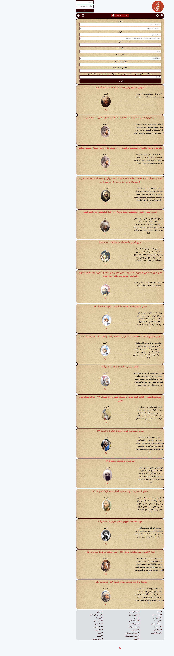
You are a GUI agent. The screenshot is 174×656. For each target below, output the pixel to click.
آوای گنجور (102, 630)
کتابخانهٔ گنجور (100, 621)
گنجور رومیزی (101, 615)
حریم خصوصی (64, 639)
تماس (67, 636)
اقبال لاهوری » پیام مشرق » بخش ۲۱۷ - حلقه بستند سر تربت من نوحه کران (87, 552)
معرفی (67, 612)
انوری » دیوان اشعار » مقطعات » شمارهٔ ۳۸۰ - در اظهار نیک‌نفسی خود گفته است (87, 212)
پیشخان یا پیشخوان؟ (98, 636)
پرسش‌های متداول (63, 615)
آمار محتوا (66, 624)
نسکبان (103, 639)
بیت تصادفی (124, 615)
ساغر (103, 618)
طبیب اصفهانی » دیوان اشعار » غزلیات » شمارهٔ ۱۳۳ (87, 431)
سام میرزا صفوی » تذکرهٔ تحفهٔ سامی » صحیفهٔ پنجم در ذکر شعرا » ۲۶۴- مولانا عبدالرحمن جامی (87, 398)
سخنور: (87, 21)
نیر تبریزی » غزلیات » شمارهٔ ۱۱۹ (87, 461)
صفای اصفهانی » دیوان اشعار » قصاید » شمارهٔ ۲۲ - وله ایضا (87, 491)
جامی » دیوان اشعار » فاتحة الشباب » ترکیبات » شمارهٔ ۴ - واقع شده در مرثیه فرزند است (87, 336)
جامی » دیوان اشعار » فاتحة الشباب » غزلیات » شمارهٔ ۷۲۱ (87, 306)
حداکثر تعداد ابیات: (87, 67)
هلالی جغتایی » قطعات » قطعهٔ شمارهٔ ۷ (87, 367)
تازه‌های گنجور (123, 633)
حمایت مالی (65, 621)
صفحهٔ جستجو (71, 74)
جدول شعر (124, 618)
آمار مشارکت (65, 627)
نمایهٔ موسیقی (123, 624)
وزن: (87, 31)
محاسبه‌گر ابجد (100, 627)
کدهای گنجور (101, 612)
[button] (128, 15)
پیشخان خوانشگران (99, 633)
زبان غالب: (87, 48)
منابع (67, 633)
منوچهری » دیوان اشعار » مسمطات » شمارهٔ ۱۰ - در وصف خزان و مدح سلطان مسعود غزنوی (87, 148)
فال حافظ (125, 621)
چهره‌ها (66, 618)
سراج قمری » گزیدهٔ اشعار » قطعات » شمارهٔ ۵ (87, 242)
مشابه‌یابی (124, 630)
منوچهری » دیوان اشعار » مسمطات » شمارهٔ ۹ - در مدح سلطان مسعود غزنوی (87, 118)
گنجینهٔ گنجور (101, 624)
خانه (126, 612)
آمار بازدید (66, 630)
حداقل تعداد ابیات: (87, 61)
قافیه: (87, 41)
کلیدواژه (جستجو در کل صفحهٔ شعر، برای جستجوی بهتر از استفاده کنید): (87, 74)
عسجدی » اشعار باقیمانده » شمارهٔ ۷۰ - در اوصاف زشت (87, 87)
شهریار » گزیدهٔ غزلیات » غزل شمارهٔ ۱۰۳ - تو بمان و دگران (87, 582)
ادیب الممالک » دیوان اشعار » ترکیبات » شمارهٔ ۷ (87, 521)
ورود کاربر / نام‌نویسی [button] (87, 15)
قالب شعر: (87, 54)
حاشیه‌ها (125, 627)
